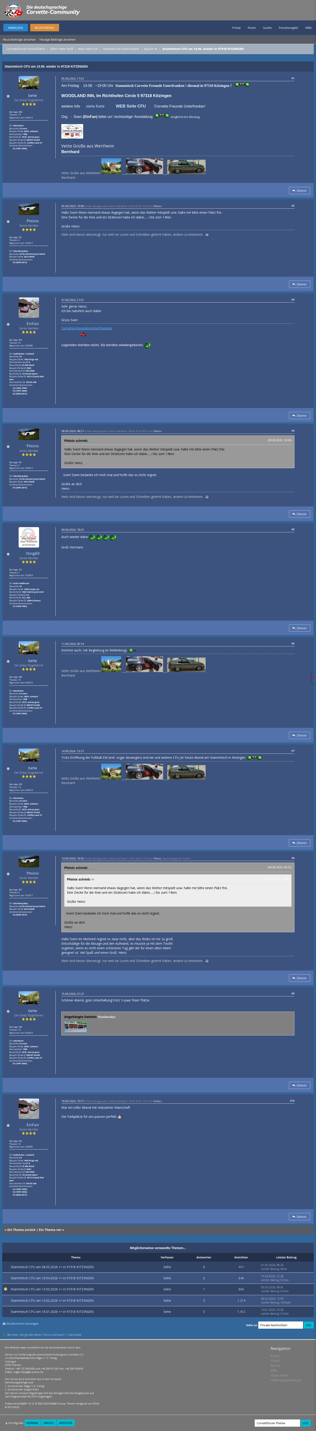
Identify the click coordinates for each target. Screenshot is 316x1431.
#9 (292, 993)
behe (32, 95)
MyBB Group (57, 1403)
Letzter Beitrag (270, 1269)
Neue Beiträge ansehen (19, 39)
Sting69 (33, 553)
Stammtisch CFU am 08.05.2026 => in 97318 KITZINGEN (52, 1267)
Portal (236, 28)
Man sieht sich (88, 49)
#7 (292, 750)
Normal (32, 1423)
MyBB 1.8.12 (27, 1403)
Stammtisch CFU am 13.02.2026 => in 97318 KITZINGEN (52, 1300)
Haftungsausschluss (286, 1380)
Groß (49, 1423)
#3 (292, 299)
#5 (292, 529)
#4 (292, 430)
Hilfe (308, 28)
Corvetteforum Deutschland (25, 49)
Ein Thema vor (50, 1230)
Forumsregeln (288, 28)
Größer (65, 1423)
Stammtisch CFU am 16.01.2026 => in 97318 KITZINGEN (52, 1311)
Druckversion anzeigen (23, 1323)
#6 (292, 643)
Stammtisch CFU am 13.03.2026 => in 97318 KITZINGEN (52, 1289)
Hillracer (286, 1302)
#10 (292, 1100)
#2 (292, 205)
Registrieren (44, 28)
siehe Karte (95, 106)
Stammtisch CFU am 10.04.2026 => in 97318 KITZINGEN (52, 1278)
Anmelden (15, 28)
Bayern (149, 49)
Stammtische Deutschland (121, 49)
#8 (292, 858)
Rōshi (96, 1403)
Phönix (33, 220)
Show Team (279, 1375)
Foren (252, 28)
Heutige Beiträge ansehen (58, 39)
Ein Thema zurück (21, 1230)
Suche (267, 28)
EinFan (33, 323)
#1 (292, 78)
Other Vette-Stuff (61, 49)
